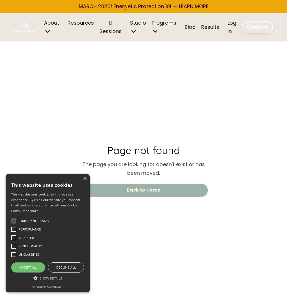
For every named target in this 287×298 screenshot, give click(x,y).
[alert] (48, 233)
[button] (47, 278)
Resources (81, 22)
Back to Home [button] (144, 190)
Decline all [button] (66, 267)
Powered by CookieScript (47, 286)
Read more (30, 211)
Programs (164, 26)
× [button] (85, 179)
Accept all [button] (28, 267)
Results (210, 27)
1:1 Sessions (110, 27)
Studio (138, 26)
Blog (190, 27)
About (51, 26)
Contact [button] (257, 27)
